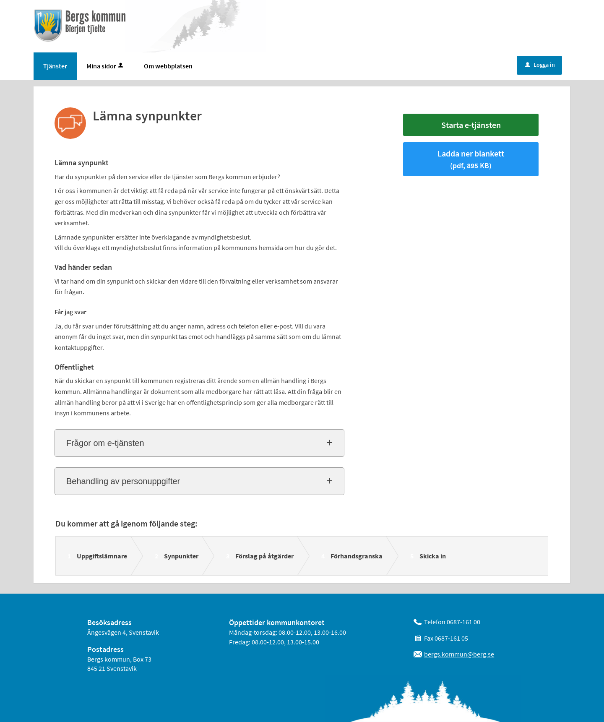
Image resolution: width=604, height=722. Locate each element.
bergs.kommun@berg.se (459, 654)
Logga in (540, 64)
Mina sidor (105, 66)
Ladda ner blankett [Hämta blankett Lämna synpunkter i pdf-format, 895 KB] (470, 159)
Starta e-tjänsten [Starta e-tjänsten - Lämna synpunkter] (471, 125)
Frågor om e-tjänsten (105, 443)
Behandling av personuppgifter (123, 481)
